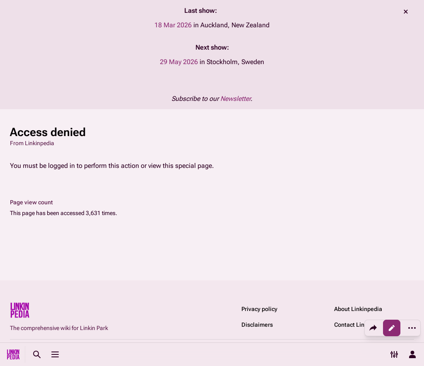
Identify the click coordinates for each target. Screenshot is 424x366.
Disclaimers (257, 324)
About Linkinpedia (358, 309)
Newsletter (235, 99)
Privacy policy (259, 309)
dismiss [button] (406, 12)
